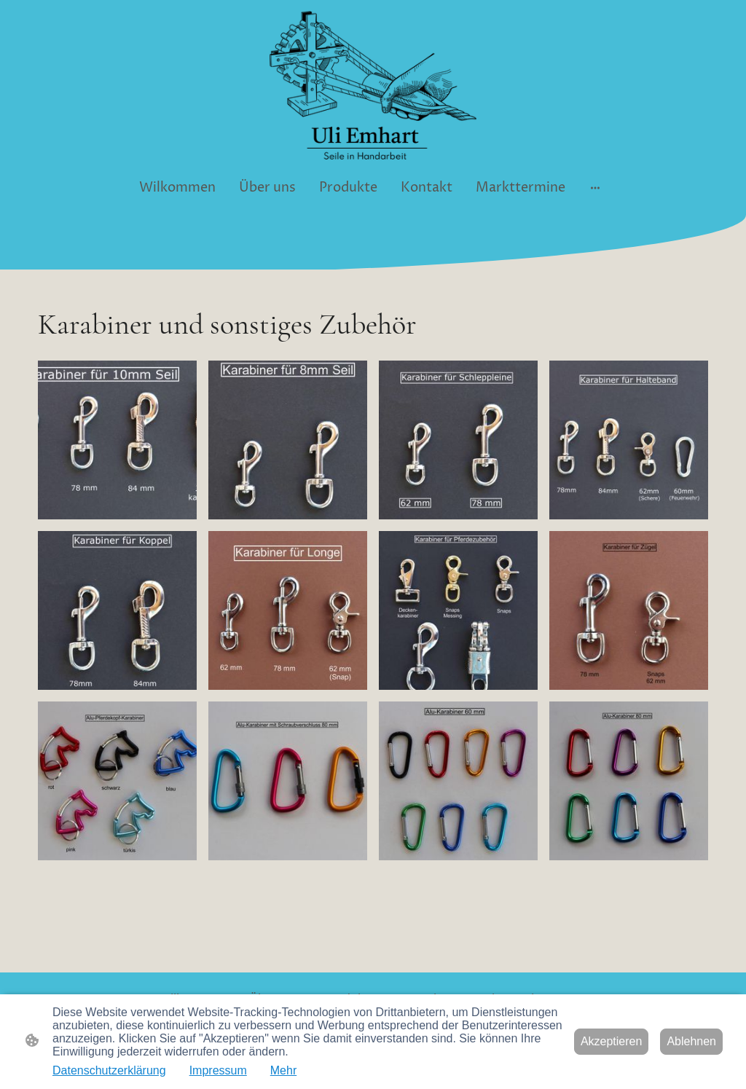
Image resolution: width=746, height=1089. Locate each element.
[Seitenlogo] (373, 85)
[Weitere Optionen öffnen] (595, 188)
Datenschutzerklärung (109, 1070)
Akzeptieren (612, 1041)
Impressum (218, 1070)
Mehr (283, 1070)
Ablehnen (691, 1041)
